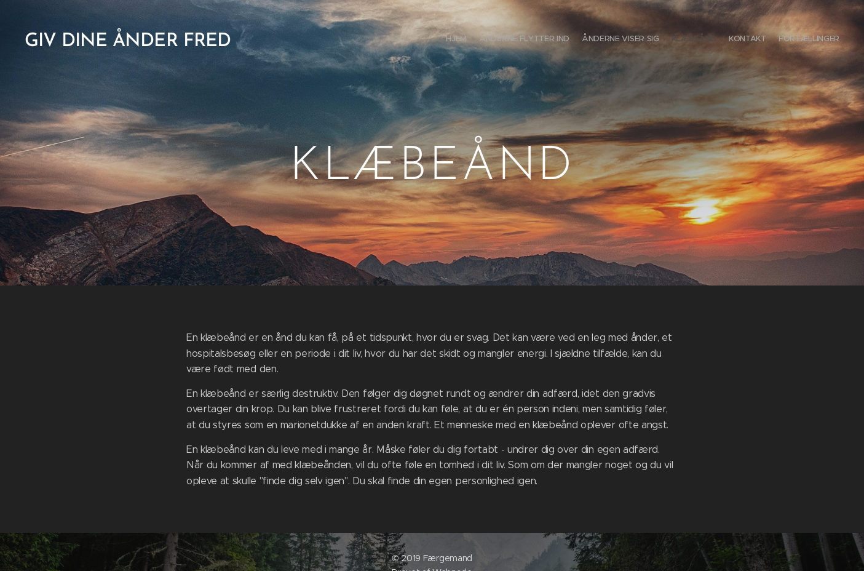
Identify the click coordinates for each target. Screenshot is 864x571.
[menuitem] (779, 40)
